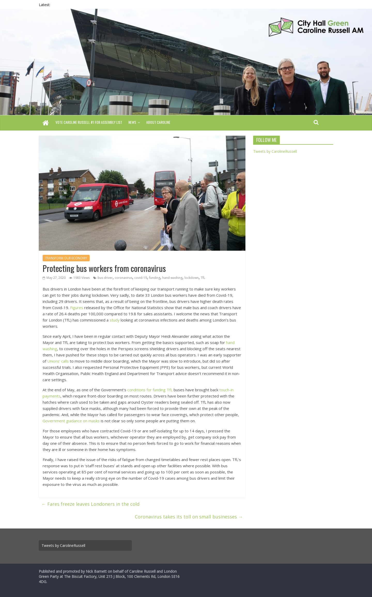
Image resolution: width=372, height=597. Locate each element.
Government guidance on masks (71, 420)
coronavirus (123, 277)
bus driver (105, 277)
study (115, 320)
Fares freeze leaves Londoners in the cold (90, 504)
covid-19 (140, 277)
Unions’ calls (58, 361)
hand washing (172, 277)
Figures (76, 307)
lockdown (191, 277)
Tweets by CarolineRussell (275, 151)
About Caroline (158, 122)
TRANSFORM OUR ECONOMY (66, 258)
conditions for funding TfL (150, 389)
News (132, 122)
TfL (203, 277)
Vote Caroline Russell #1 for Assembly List (89, 122)
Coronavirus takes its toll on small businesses (189, 517)
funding (154, 277)
